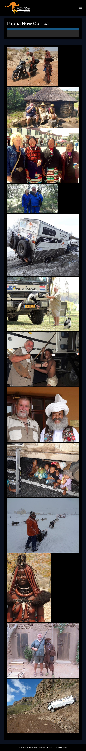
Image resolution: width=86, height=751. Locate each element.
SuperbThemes (62, 747)
